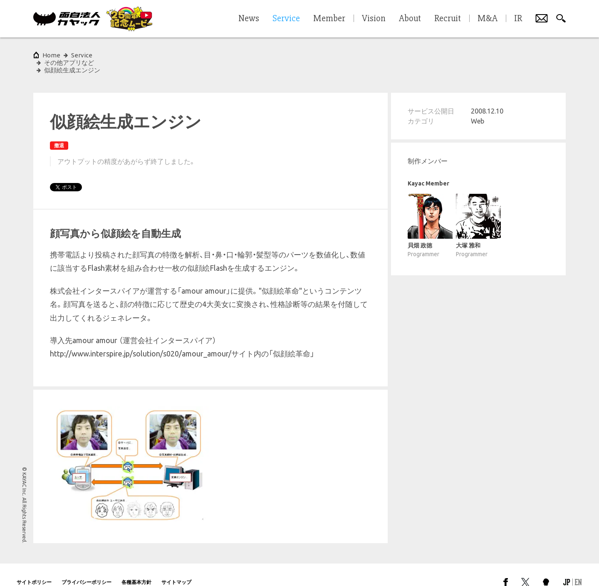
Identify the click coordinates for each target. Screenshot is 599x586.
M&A (488, 19)
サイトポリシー (34, 567)
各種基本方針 (136, 567)
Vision (374, 19)
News (248, 19)
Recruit (447, 19)
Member (329, 19)
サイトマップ (176, 567)
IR (518, 19)
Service (81, 55)
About (410, 19)
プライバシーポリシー (86, 567)
